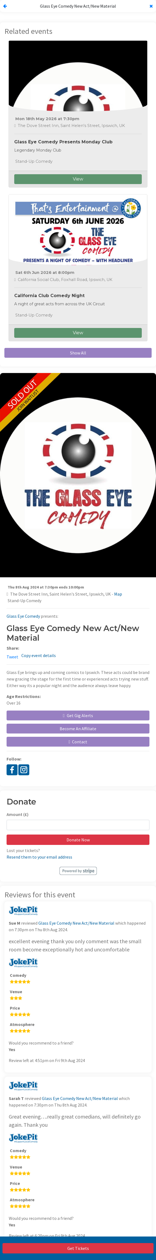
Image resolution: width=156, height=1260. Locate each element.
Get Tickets (78, 1248)
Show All (78, 353)
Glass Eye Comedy (23, 616)
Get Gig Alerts (78, 715)
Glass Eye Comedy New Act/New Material (76, 923)
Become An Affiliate (78, 728)
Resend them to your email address (39, 857)
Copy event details (38, 655)
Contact (78, 741)
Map (118, 594)
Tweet (12, 656)
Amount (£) (17, 814)
